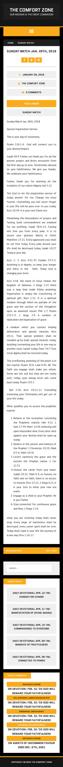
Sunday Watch (32, 112)
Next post (51, 550)
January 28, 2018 (33, 74)
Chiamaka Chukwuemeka (31, 724)
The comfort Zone (33, 83)
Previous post (14, 550)
